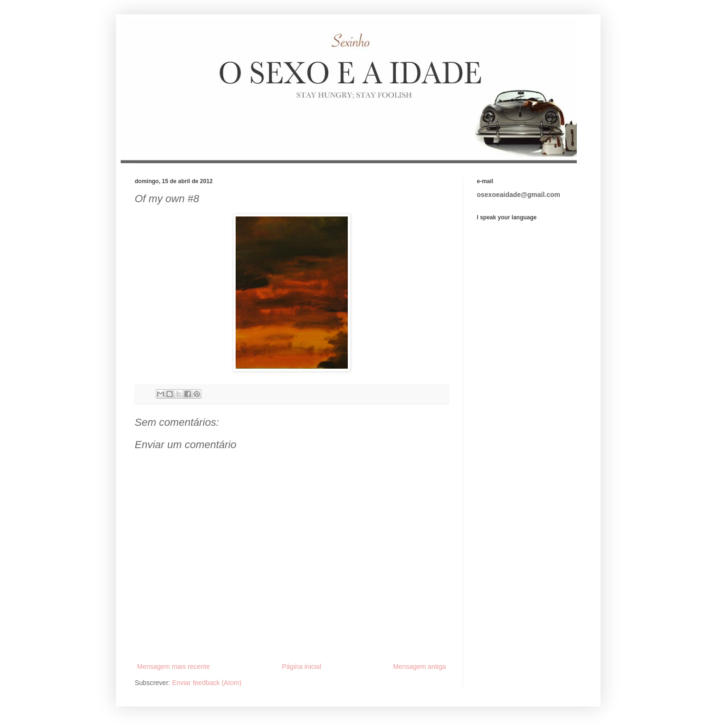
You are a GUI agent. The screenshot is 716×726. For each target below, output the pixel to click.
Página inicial (301, 666)
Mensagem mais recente (173, 666)
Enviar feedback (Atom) (206, 683)
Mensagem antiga (419, 666)
